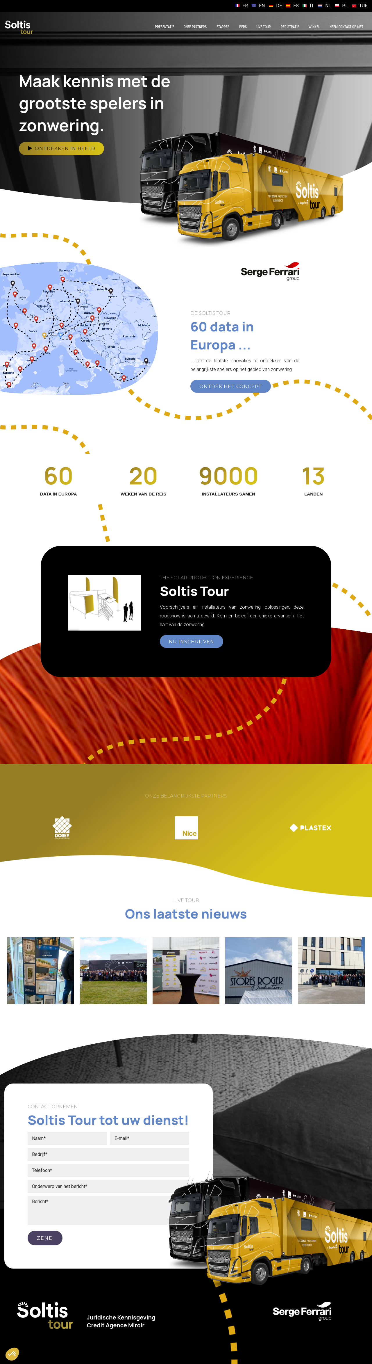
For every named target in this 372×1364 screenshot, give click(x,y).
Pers (243, 27)
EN (262, 5)
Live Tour (263, 27)
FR (245, 5)
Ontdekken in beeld (61, 148)
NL (328, 5)
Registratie (290, 27)
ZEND (45, 1238)
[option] (62, 827)
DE (279, 5)
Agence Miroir (125, 1325)
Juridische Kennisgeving (121, 1317)
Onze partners (195, 27)
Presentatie (164, 27)
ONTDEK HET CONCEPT (230, 386)
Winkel (314, 27)
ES (296, 5)
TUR (363, 5)
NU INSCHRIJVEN (191, 641)
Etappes (223, 27)
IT (312, 5)
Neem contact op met (346, 27)
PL (345, 5)
